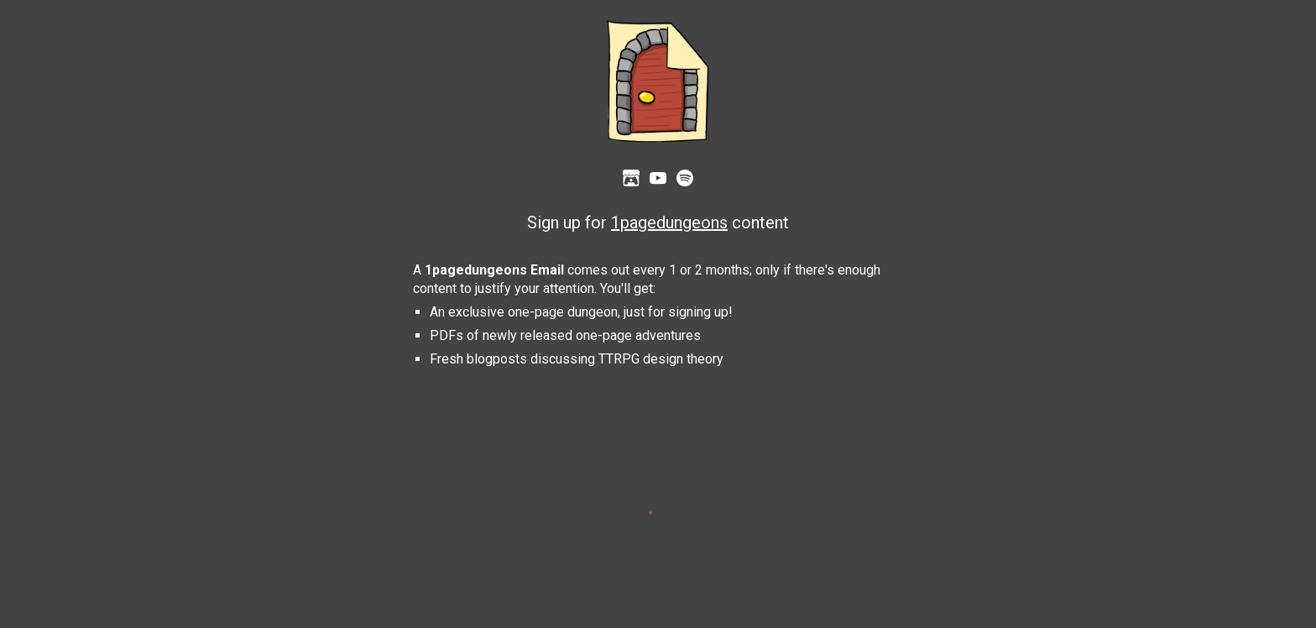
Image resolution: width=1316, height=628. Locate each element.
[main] (658, 223)
